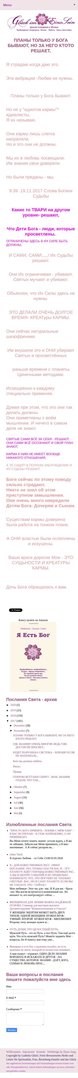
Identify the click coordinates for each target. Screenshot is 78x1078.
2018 (13, 715)
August (18, 797)
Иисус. (17, 766)
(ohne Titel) (16, 854)
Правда (17, 771)
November (20, 730)
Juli (16, 802)
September (20, 792)
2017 (13, 720)
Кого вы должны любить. (27, 761)
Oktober (18, 786)
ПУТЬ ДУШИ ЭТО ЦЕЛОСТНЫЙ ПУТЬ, (34, 929)
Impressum (29, 1051)
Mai (16, 813)
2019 (13, 710)
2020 (13, 705)
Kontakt (41, 1051)
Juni (16, 808)
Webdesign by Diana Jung (61, 1051)
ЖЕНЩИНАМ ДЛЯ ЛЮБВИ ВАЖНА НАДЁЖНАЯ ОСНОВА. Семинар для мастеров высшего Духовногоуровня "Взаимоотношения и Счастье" (40, 905)
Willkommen (13, 1051)
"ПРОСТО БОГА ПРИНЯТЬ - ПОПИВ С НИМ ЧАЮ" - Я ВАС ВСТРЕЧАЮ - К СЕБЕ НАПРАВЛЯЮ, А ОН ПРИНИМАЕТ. (42, 833)
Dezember (20, 725)
